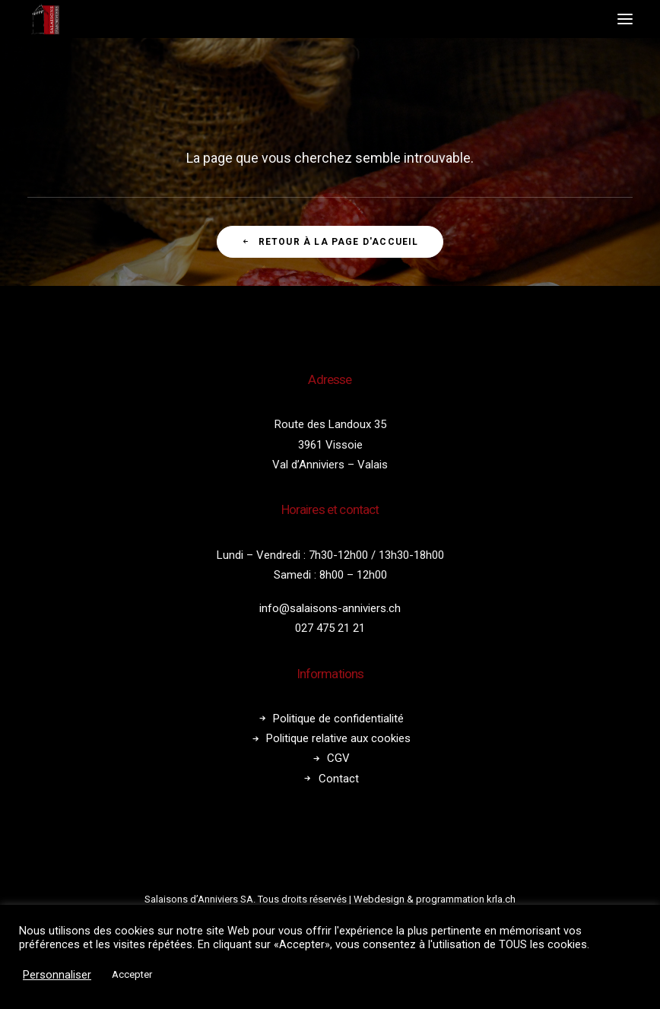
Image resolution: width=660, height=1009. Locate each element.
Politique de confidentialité (338, 718)
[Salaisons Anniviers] (46, 19)
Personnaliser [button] (57, 975)
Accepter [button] (132, 974)
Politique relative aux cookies (338, 738)
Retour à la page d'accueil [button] (329, 241)
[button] (625, 19)
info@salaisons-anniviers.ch (330, 608)
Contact (339, 778)
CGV (338, 758)
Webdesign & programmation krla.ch (435, 899)
